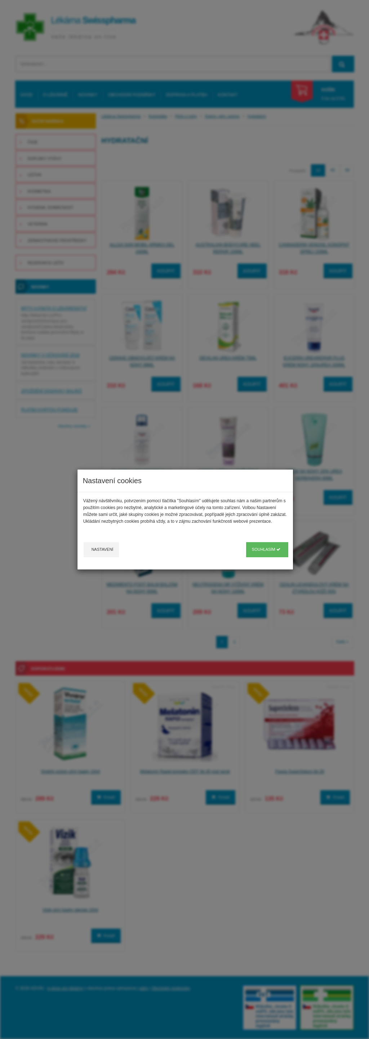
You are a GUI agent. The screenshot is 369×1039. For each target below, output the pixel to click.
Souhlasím (266, 549)
